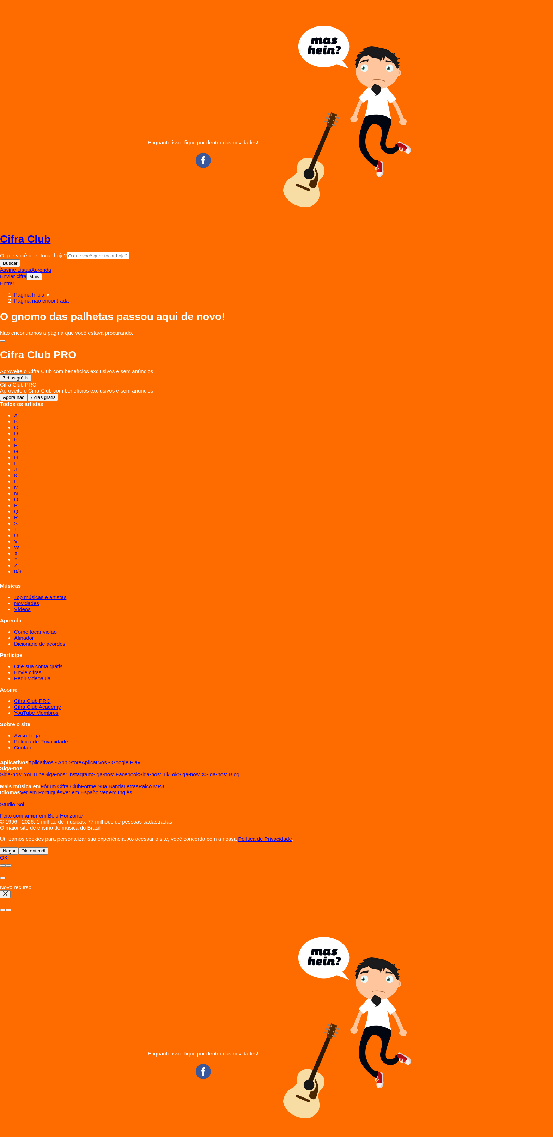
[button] (41, 301)
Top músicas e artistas (40, 597)
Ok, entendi (33, 851)
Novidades (26, 603)
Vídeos (22, 609)
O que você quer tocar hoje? (33, 255)
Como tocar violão (35, 632)
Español (81, 792)
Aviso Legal (27, 735)
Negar (9, 851)
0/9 (18, 571)
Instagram (68, 774)
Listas (24, 270)
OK (4, 858)
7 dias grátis (15, 378)
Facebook (115, 774)
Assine (8, 270)
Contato (23, 747)
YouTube (22, 774)
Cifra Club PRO (32, 701)
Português (41, 792)
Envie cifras (28, 672)
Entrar (7, 283)
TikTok (158, 774)
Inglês (116, 792)
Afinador (24, 638)
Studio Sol (12, 804)
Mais (34, 276)
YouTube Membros (36, 713)
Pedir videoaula (32, 678)
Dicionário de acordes (39, 644)
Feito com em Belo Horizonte (41, 816)
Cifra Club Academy (37, 707)
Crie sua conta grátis (38, 666)
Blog (222, 774)
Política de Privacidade (41, 741)
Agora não (14, 397)
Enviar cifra (13, 276)
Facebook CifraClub (203, 160)
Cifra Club (25, 239)
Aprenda (41, 270)
